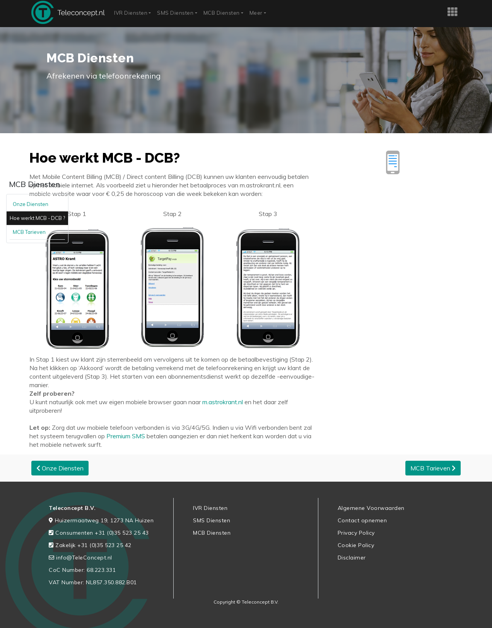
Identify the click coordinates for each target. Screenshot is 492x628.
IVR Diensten (130, 13)
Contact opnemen (362, 520)
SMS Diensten (175, 13)
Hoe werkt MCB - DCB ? (37, 218)
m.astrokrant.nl (222, 402)
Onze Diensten (30, 204)
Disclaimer (352, 557)
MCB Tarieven (29, 232)
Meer (256, 13)
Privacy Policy (356, 532)
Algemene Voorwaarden (371, 507)
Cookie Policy (356, 545)
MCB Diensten (221, 13)
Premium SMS (125, 436)
